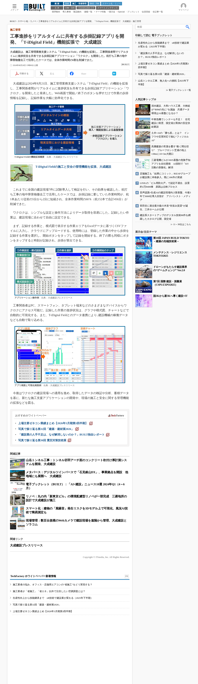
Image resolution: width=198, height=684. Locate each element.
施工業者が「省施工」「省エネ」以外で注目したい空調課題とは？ (49, 591)
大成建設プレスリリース (26, 545)
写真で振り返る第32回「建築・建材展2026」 (37, 604)
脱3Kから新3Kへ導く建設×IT (170, 296)
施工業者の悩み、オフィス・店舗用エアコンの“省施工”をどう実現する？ (52, 584)
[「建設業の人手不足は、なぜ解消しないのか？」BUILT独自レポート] (63, 434)
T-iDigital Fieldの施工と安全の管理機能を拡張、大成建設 (73, 166)
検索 (188, 26)
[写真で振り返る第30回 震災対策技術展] (44, 440)
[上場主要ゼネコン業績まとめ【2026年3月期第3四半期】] (55, 423)
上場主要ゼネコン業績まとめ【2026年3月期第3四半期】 (43, 611)
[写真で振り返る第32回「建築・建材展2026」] (48, 429)
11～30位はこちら (182, 224)
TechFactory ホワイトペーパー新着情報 (33, 576)
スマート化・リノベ (27, 21)
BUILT (13, 21)
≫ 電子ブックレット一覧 (178, 90)
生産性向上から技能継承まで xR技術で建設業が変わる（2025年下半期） (53, 598)
